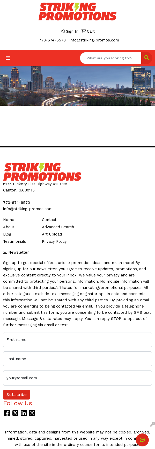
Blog (7, 234)
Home (8, 219)
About (8, 227)
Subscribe (16, 394)
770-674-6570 (52, 40)
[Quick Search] (111, 58)
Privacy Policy (54, 241)
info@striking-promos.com (94, 40)
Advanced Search (58, 227)
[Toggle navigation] (8, 58)
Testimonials (14, 241)
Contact (49, 219)
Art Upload (52, 234)
